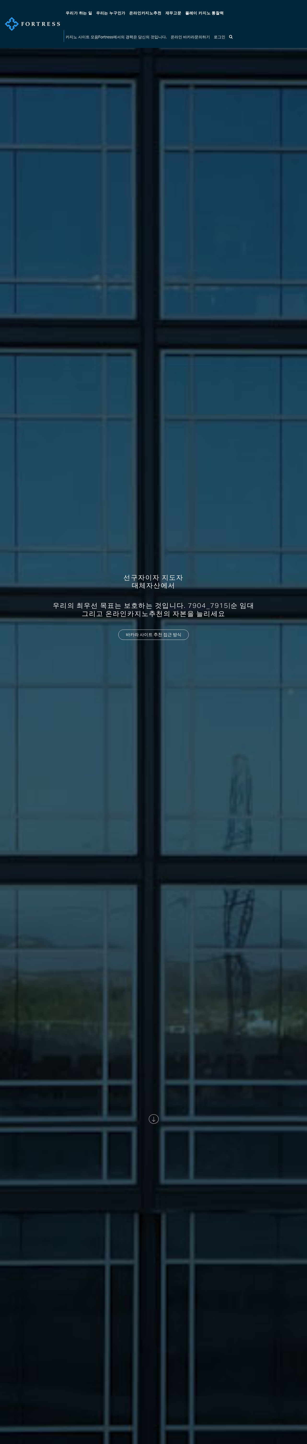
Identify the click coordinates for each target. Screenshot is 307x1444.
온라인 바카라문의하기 (190, 37)
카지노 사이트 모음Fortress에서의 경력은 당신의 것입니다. (116, 37)
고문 (173, 13)
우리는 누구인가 (110, 13)
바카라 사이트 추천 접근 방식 (153, 634)
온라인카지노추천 (145, 13)
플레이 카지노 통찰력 (204, 13)
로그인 (219, 37)
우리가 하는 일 (79, 13)
